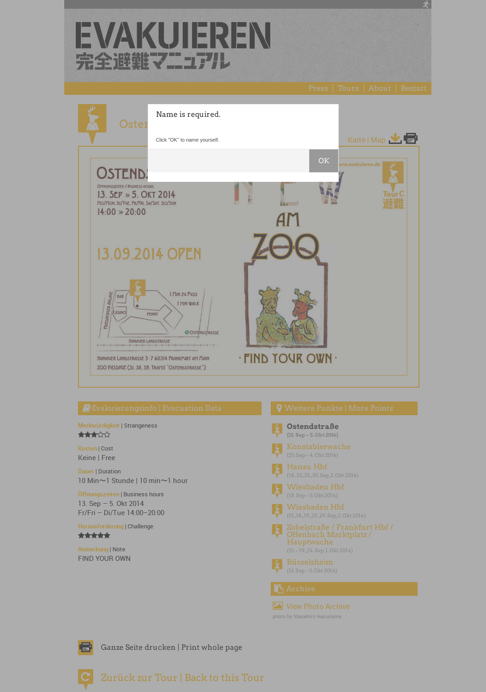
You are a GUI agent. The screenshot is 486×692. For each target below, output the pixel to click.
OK (323, 160)
